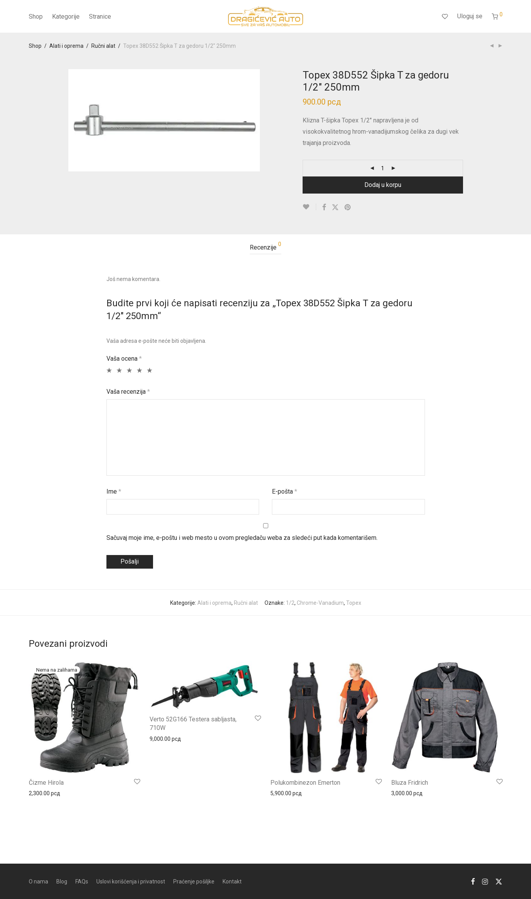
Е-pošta (284, 491)
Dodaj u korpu (382, 185)
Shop (36, 16)
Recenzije (265, 246)
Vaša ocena (124, 358)
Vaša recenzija (128, 391)
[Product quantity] (383, 168)
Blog (61, 881)
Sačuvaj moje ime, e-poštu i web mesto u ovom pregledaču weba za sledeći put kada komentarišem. (242, 537)
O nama (38, 881)
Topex (353, 603)
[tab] (265, 247)
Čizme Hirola (46, 782)
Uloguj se (469, 16)
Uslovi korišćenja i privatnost (130, 881)
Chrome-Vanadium (320, 603)
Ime (113, 491)
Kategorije (66, 16)
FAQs (81, 881)
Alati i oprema (66, 46)
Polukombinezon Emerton (305, 782)
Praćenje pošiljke (193, 881)
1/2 (290, 603)
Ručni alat (103, 46)
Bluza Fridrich (409, 782)
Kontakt (232, 881)
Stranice (100, 16)
